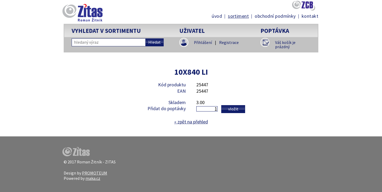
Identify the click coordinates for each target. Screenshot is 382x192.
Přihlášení (203, 42)
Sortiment (238, 16)
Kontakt (310, 16)
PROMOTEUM (94, 173)
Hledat (154, 42)
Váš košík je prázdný (285, 44)
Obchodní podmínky (275, 16)
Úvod (217, 16)
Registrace (229, 42)
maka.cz (92, 178)
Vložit (233, 108)
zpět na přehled (191, 122)
